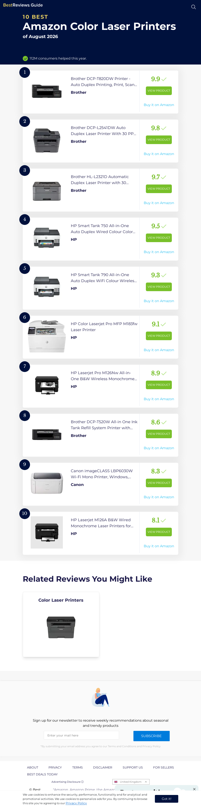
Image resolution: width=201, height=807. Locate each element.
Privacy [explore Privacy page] (55, 767)
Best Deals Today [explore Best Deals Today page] (42, 774)
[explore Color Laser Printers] (61, 624)
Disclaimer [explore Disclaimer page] (102, 767)
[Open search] (193, 7)
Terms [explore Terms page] (77, 767)
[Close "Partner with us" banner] (194, 789)
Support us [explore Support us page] (133, 767)
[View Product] (100, 92)
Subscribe (151, 736)
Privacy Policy (76, 803)
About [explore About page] (32, 767)
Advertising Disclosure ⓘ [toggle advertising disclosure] (67, 781)
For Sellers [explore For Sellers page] (163, 767)
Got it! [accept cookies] (166, 799)
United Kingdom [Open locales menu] (130, 781)
